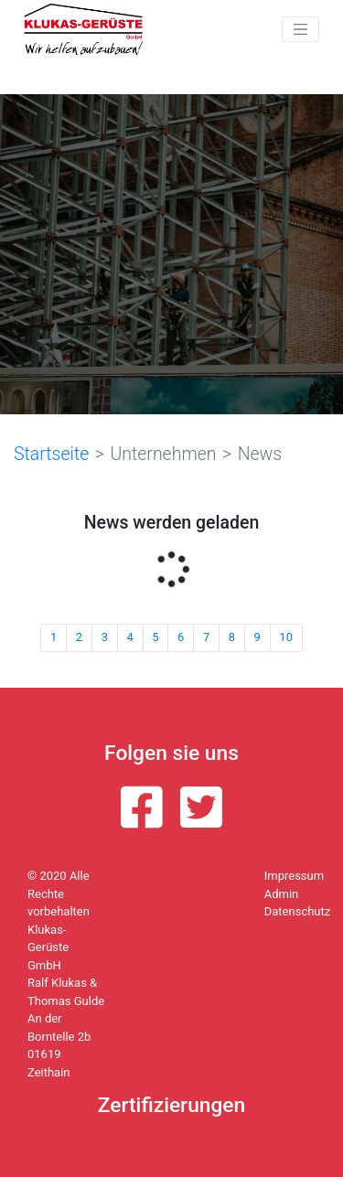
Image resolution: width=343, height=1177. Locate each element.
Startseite (51, 454)
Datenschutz (297, 911)
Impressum (294, 876)
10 (286, 637)
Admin (281, 894)
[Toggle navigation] (300, 29)
